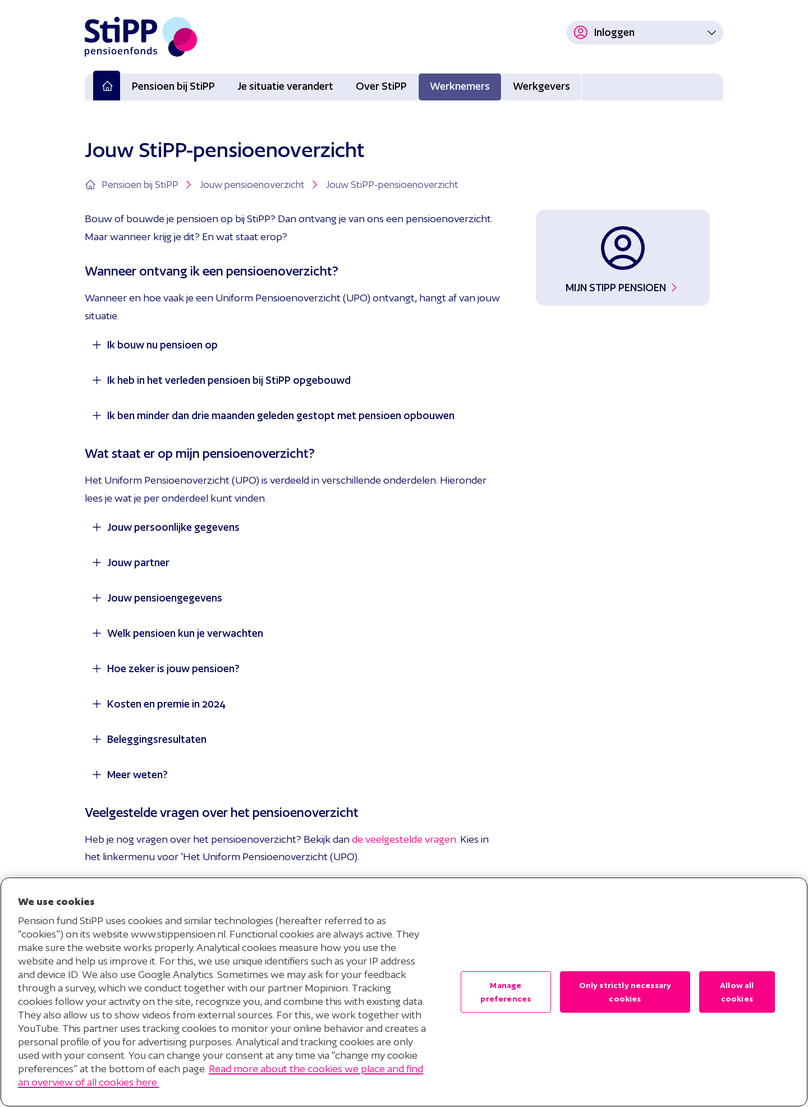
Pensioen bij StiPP (173, 86)
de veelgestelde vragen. (405, 839)
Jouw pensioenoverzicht (260, 184)
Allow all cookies (737, 992)
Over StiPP (381, 86)
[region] (404, 992)
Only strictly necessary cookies (625, 992)
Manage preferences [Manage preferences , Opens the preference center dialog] (505, 992)
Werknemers (460, 86)
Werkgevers (541, 86)
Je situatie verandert (285, 86)
